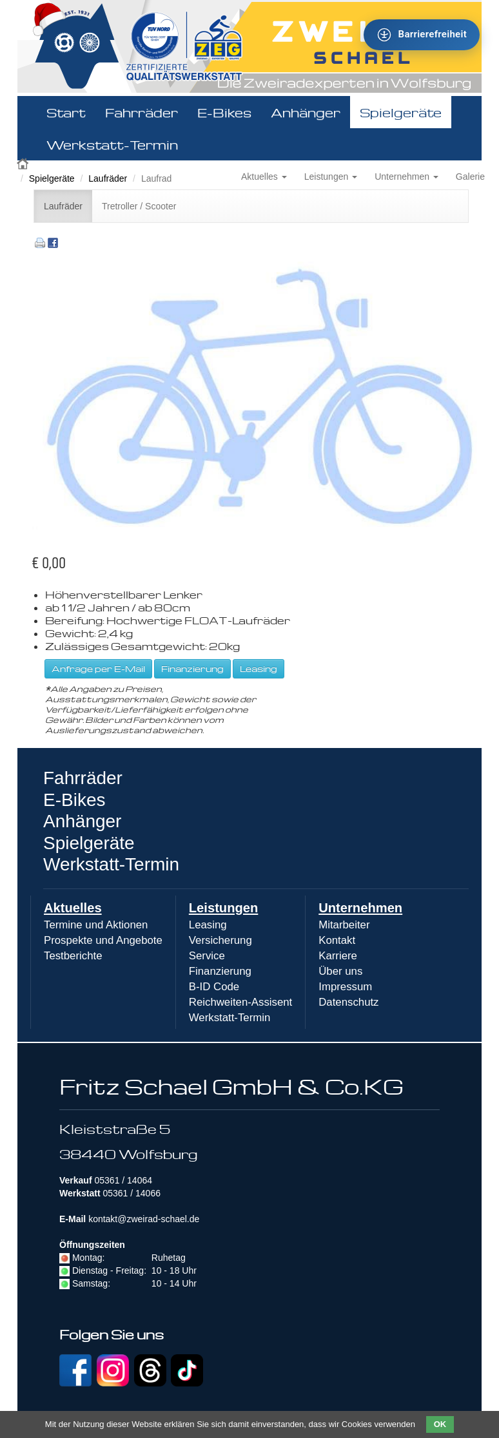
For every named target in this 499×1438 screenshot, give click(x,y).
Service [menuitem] (207, 956)
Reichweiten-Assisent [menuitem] (240, 1002)
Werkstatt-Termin (112, 144)
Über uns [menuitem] (340, 971)
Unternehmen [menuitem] (360, 908)
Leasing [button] (258, 668)
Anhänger (305, 112)
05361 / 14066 (132, 1193)
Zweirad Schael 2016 (23, 162)
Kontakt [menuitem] (336, 940)
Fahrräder (141, 112)
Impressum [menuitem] (345, 987)
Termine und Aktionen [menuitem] (96, 925)
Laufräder (107, 178)
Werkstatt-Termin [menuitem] (230, 1017)
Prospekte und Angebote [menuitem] (103, 940)
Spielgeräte (401, 112)
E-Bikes (224, 112)
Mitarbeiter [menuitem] (343, 925)
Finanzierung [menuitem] (220, 971)
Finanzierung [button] (192, 668)
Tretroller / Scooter (139, 206)
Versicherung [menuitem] (220, 940)
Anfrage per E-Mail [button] (98, 668)
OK (440, 1424)
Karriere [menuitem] (337, 956)
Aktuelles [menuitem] (73, 908)
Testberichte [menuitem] (73, 956)
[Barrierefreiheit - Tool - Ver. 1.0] (422, 34)
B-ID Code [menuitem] (214, 987)
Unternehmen (406, 176)
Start (66, 112)
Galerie (470, 176)
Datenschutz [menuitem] (348, 1002)
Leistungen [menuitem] (224, 908)
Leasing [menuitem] (208, 925)
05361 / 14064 (123, 1180)
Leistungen (330, 176)
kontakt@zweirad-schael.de (143, 1219)
